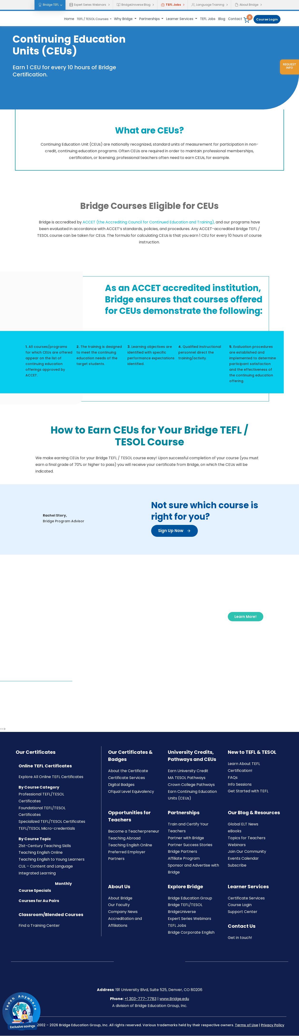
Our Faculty (119, 905)
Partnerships (150, 19)
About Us (119, 886)
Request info (289, 66)
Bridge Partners (182, 852)
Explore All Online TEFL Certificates (51, 777)
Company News (123, 912)
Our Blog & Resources (254, 812)
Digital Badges (121, 785)
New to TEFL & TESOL (252, 752)
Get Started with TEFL (248, 791)
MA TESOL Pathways (186, 778)
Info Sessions (240, 784)
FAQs (233, 777)
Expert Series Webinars (87, 5)
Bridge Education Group (190, 898)
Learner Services (180, 19)
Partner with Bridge (186, 838)
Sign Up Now (175, 531)
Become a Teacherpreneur (133, 831)
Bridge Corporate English (191, 932)
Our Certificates (35, 752)
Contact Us (241, 926)
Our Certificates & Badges (130, 756)
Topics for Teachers (246, 838)
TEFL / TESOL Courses (93, 19)
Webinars (237, 845)
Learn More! (245, 616)
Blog (221, 19)
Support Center (242, 912)
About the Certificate (128, 771)
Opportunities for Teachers (129, 816)
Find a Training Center (39, 926)
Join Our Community (247, 852)
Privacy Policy (272, 1025)
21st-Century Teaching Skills (45, 846)
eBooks (234, 831)
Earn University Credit (188, 771)
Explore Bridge (185, 886)
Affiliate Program (184, 858)
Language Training (207, 5)
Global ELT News (243, 824)
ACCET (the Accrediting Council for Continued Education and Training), (149, 222)
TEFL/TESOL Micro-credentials (47, 828)
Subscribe (237, 865)
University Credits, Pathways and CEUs (192, 756)
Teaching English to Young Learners (52, 859)
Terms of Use (246, 1025)
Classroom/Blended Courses (51, 915)
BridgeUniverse (182, 912)
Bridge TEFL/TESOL (185, 905)
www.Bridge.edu (174, 999)
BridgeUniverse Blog (133, 5)
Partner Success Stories (190, 845)
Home (69, 19)
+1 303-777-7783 (140, 999)
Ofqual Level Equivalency (131, 791)
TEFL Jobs (171, 5)
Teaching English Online (41, 853)
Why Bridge (124, 19)
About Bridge (246, 5)
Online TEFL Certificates (45, 766)
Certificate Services (126, 778)
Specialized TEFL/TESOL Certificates (52, 821)
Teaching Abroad (124, 838)
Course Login (267, 19)
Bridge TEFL (48, 5)
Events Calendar (243, 858)
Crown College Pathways (191, 785)
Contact (235, 19)
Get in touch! (240, 938)
